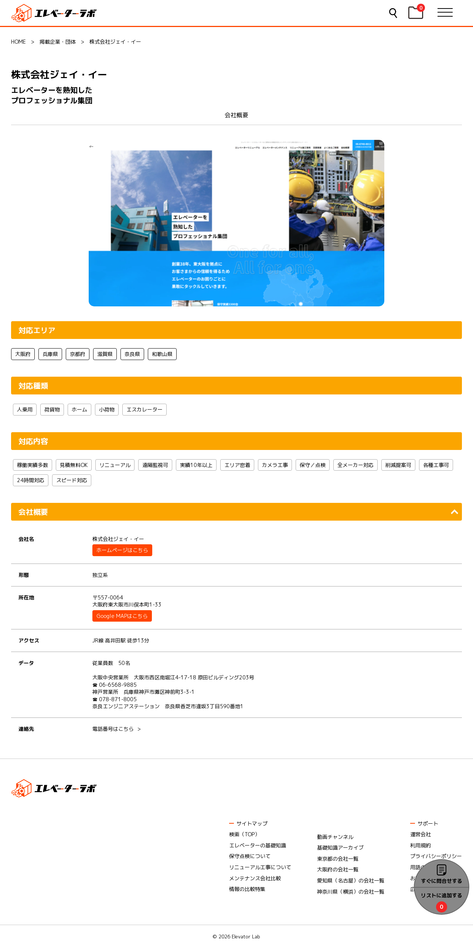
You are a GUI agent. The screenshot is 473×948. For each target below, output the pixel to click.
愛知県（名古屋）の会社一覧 (350, 880)
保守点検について (249, 856)
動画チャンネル (335, 836)
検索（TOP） (244, 834)
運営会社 (420, 834)
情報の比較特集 (247, 888)
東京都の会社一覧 (337, 858)
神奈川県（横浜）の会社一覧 (350, 891)
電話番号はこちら (113, 728)
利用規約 (420, 845)
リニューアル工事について (260, 867)
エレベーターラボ (55, 13)
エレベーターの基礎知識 (257, 845)
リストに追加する (441, 895)
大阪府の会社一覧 (337, 869)
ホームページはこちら (122, 550)
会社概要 (236, 115)
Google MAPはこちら (122, 615)
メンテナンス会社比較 (255, 878)
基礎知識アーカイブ (340, 847)
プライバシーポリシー (436, 856)
